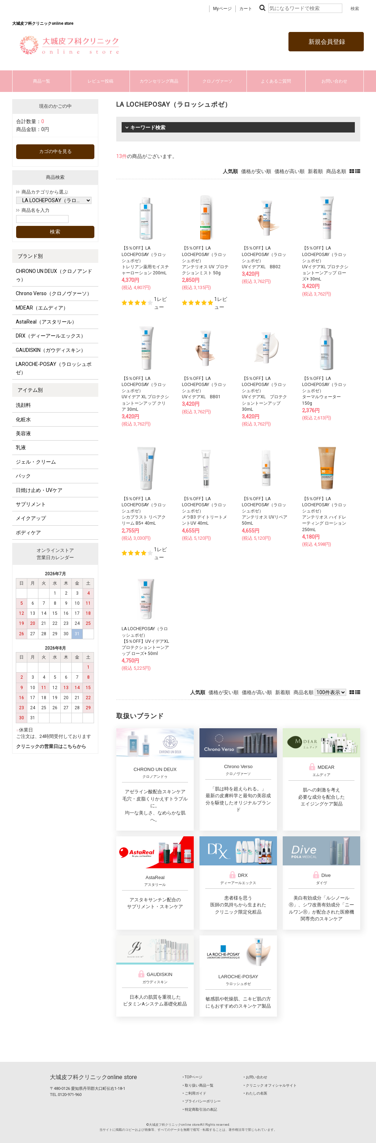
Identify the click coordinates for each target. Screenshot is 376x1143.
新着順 (315, 171)
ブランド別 (30, 256)
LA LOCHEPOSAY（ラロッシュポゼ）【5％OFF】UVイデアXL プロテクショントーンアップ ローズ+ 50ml (145, 641)
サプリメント (31, 504)
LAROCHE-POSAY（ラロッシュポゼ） (53, 368)
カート (245, 8)
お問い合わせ (334, 81)
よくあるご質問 (276, 81)
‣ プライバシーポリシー (202, 1101)
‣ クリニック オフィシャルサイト (270, 1085)
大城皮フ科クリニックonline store (93, 1077)
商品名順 (336, 171)
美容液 (23, 433)
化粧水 (23, 419)
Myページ (222, 8)
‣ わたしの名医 (255, 1093)
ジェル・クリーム (36, 462)
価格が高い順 (289, 171)
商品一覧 (41, 81)
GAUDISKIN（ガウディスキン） (51, 350)
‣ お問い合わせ (255, 1077)
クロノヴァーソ (217, 81)
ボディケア (28, 532)
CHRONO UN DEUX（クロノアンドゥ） (54, 275)
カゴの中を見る (55, 151)
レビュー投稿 (100, 81)
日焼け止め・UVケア (39, 490)
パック (23, 476)
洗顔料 (23, 405)
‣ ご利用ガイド (194, 1093)
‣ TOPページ (192, 1077)
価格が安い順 (256, 171)
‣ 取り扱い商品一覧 (198, 1085)
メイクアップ (31, 518)
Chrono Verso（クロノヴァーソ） (54, 293)
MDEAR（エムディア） (42, 308)
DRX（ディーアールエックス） (51, 336)
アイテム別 (30, 390)
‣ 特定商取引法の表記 (200, 1109)
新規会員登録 (326, 41)
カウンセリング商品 (159, 81)
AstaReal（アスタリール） (46, 322)
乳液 (21, 447)
